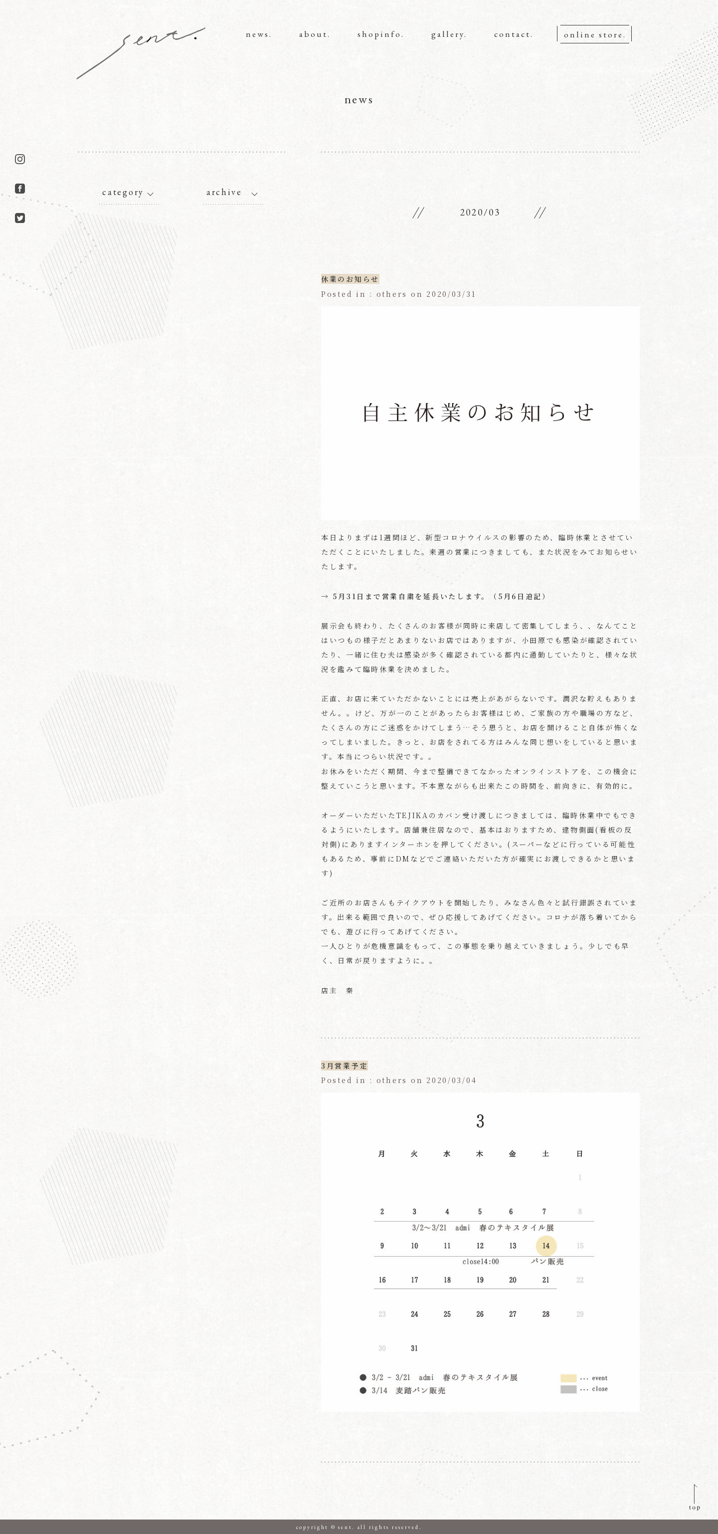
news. (259, 33)
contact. (514, 33)
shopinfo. (381, 33)
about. (315, 33)
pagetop (695, 1498)
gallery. (449, 33)
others (391, 294)
